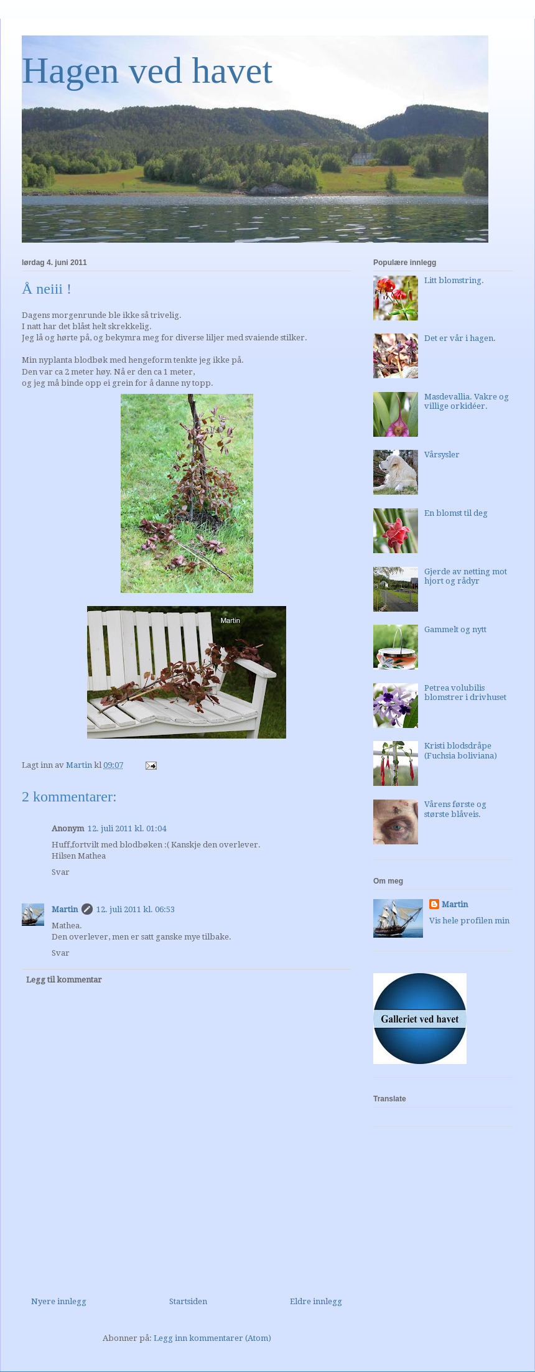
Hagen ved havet (147, 70)
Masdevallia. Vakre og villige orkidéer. (466, 401)
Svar (61, 872)
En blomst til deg (456, 513)
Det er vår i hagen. (460, 338)
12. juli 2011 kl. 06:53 (135, 909)
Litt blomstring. (454, 280)
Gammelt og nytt (455, 629)
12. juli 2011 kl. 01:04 (127, 828)
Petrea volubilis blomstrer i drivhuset (465, 692)
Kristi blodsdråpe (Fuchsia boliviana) (460, 750)
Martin (65, 909)
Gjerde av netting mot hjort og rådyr (465, 576)
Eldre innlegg (316, 1301)
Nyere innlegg (58, 1301)
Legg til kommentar (64, 979)
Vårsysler (442, 454)
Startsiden (188, 1301)
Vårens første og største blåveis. (455, 809)
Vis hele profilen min (469, 920)
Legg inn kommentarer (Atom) (212, 1338)
